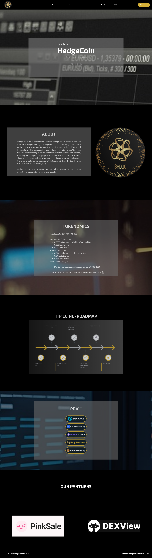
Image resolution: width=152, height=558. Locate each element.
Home (54, 5)
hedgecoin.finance (21, 554)
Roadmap (86, 5)
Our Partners (106, 5)
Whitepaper (119, 5)
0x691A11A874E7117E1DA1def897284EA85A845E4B (80, 272)
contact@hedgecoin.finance (132, 554)
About (62, 5)
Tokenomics (74, 5)
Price (95, 5)
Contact (131, 5)
